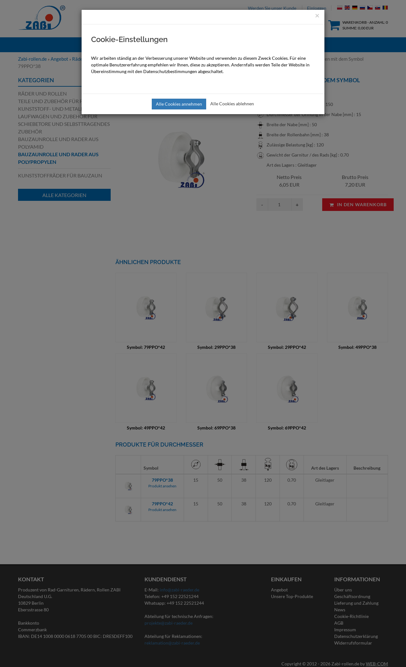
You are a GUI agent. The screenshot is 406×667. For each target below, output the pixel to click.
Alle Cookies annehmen (179, 104)
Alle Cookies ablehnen (232, 103)
